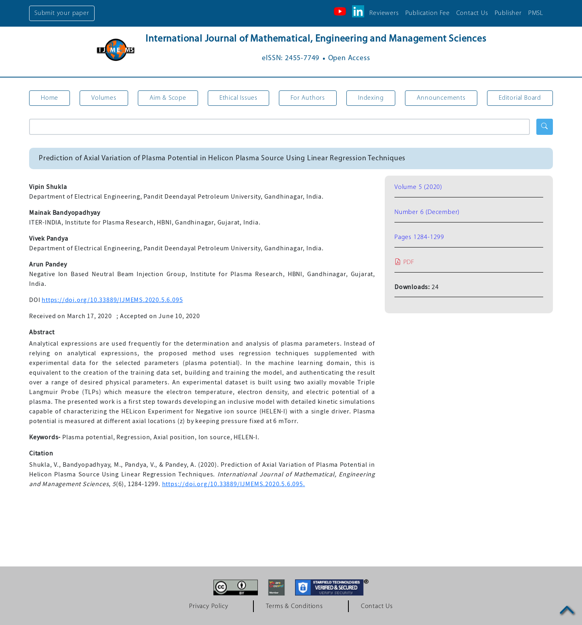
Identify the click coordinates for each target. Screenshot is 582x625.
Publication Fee (427, 13)
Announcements (441, 98)
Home (49, 98)
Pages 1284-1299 (419, 237)
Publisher (508, 13)
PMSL (535, 13)
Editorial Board (520, 98)
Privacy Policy (208, 606)
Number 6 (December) (427, 212)
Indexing (371, 98)
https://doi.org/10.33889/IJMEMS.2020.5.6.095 (112, 300)
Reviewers (384, 13)
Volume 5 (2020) (418, 187)
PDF (404, 262)
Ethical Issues (238, 98)
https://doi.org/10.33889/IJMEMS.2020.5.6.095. (233, 484)
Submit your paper (61, 13)
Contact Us (472, 13)
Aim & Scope (168, 98)
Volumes (103, 98)
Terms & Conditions (294, 606)
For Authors (308, 98)
